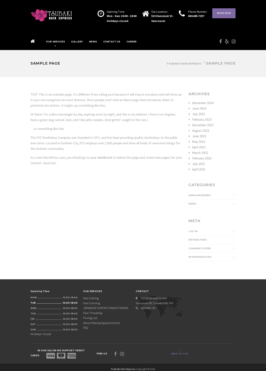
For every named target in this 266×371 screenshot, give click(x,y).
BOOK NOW (222, 13)
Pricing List (90, 318)
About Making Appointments (101, 323)
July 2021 (198, 164)
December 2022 (203, 125)
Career (132, 41)
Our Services (55, 41)
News (93, 41)
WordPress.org (200, 257)
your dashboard (101, 157)
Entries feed (197, 239)
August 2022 (200, 130)
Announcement (199, 195)
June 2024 (199, 108)
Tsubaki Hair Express (123, 365)
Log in (192, 231)
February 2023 (202, 119)
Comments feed (199, 248)
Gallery (77, 41)
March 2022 (200, 153)
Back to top (222, 351)
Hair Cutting (91, 298)
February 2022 (202, 158)
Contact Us (111, 41)
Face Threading (92, 313)
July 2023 (198, 114)
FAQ (85, 327)
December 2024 (203, 103)
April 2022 (199, 147)
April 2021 (199, 169)
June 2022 (199, 136)
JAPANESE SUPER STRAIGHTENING (105, 308)
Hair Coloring (91, 303)
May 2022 (198, 141)
